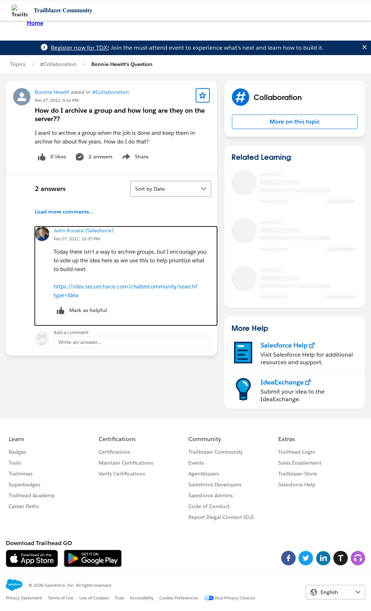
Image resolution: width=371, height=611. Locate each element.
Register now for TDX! (80, 47)
